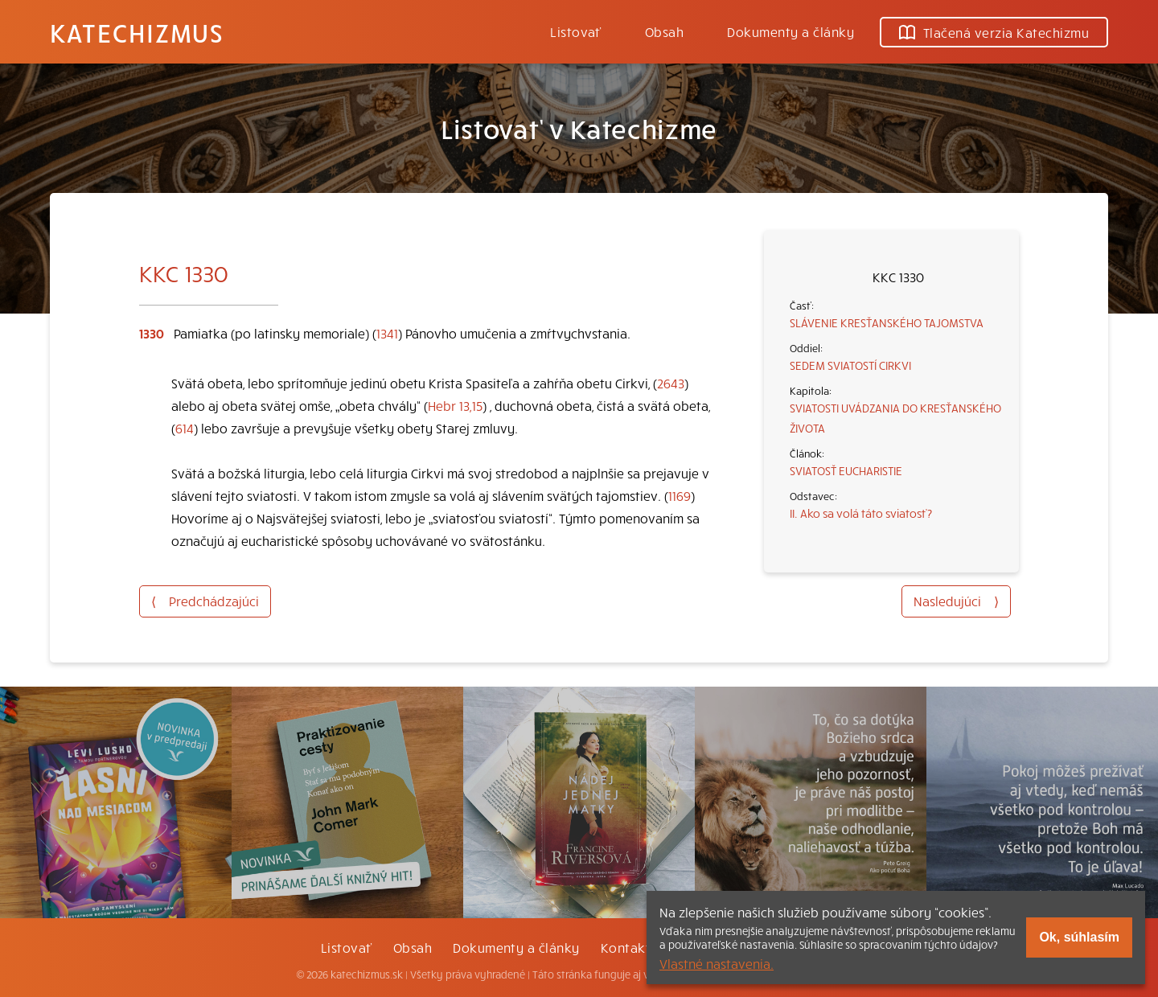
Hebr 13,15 (455, 405)
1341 (387, 333)
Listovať (576, 31)
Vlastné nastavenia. (716, 963)
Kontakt (626, 947)
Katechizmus (137, 32)
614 (184, 428)
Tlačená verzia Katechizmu (994, 32)
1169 (679, 495)
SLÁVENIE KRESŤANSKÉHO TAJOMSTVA (886, 322)
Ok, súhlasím (1079, 937)
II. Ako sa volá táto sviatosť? (861, 513)
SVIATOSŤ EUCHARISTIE (846, 470)
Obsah (664, 31)
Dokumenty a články (790, 31)
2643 (670, 383)
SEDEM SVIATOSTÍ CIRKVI (850, 365)
